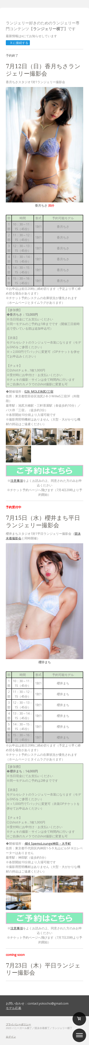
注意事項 (16, 481)
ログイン (11, 1036)
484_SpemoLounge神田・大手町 (47, 843)
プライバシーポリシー (18, 1024)
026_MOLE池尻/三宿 (38, 391)
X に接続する (17, 43)
